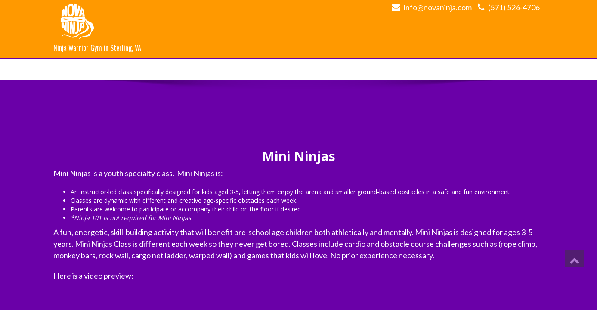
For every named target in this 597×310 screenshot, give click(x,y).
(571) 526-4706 (514, 7)
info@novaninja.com (438, 7)
